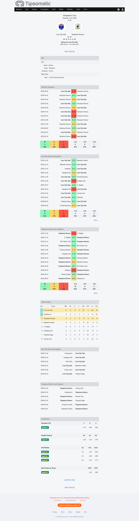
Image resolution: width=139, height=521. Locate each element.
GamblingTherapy (71, 500)
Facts (78, 9)
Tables (61, 9)
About (70, 512)
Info (85, 512)
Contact (78, 512)
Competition (44, 9)
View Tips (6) (69, 51)
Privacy (55, 512)
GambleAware (57, 500)
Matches (19, 9)
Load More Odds (69, 480)
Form (85, 9)
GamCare (83, 500)
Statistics (70, 9)
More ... (96, 220)
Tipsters (34, 9)
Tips (26, 9)
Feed (53, 9)
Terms (62, 512)
